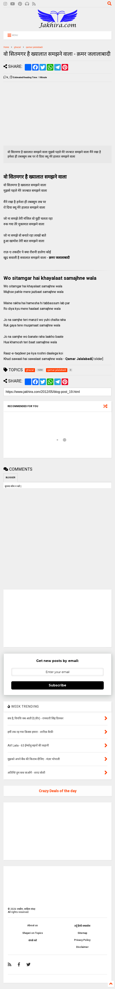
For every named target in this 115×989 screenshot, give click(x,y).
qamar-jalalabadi (34, 47)
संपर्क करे (32, 940)
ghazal (17, 47)
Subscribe (57, 685)
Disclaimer (82, 947)
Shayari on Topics (32, 933)
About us (32, 925)
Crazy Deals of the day (58, 791)
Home (6, 47)
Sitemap (82, 933)
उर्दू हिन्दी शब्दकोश (82, 925)
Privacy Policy (82, 940)
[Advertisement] (37, 114)
